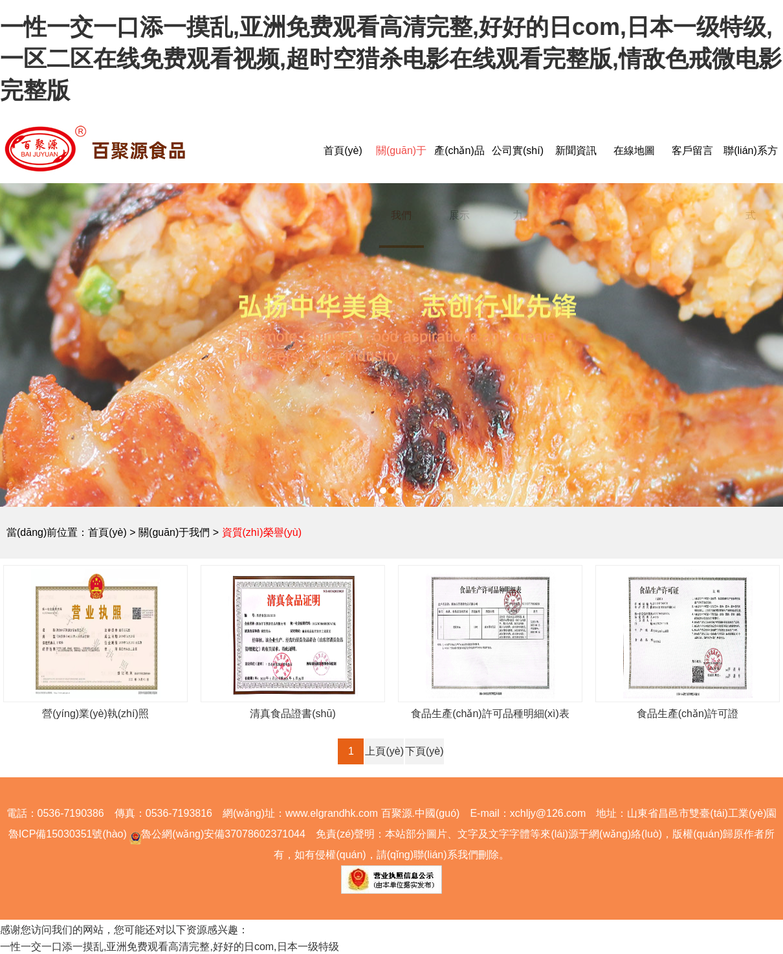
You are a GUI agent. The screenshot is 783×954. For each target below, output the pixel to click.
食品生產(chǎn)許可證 (687, 713)
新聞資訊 (576, 150)
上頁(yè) (384, 751)
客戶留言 (692, 150)
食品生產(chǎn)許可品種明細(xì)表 (490, 713)
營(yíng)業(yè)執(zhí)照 (95, 713)
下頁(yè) (424, 751)
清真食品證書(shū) (292, 713)
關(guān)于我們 (174, 532)
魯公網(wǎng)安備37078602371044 (216, 833)
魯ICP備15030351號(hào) (67, 833)
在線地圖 (634, 150)
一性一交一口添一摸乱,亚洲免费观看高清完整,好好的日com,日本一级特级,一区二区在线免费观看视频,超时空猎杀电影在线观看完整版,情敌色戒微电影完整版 (391, 59)
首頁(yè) (343, 150)
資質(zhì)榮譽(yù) (262, 532)
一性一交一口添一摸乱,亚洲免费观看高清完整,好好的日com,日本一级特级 (169, 946)
